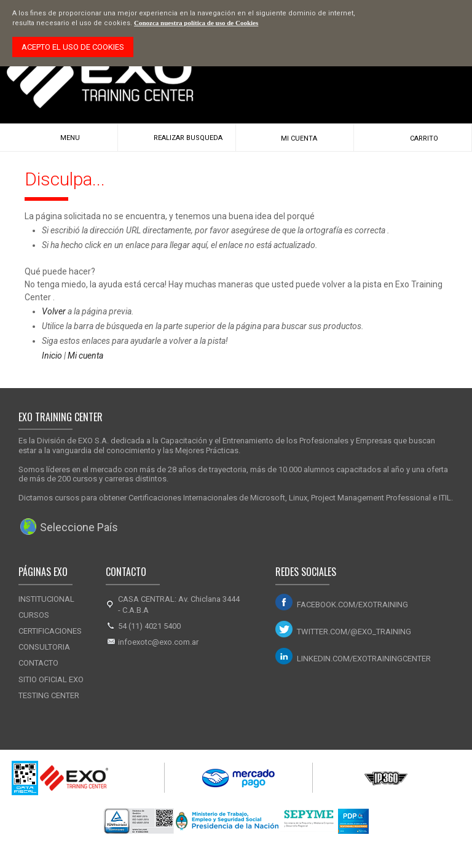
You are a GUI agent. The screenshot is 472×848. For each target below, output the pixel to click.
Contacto (38, 662)
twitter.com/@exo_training (354, 631)
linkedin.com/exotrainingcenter (364, 658)
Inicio (52, 355)
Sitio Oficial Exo (51, 679)
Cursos (33, 615)
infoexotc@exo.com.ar (158, 642)
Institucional (46, 599)
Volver (54, 311)
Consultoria (44, 647)
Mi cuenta (85, 355)
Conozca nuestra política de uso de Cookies (196, 22)
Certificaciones (50, 631)
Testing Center (48, 695)
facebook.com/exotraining (352, 604)
